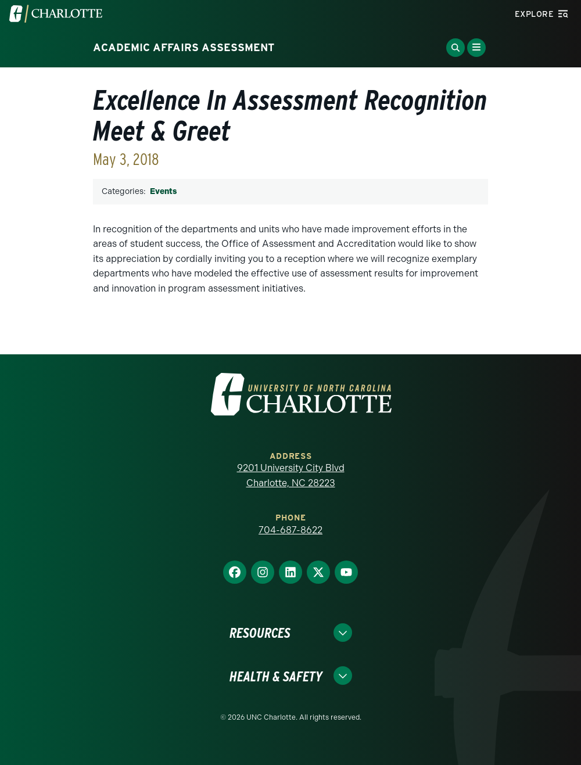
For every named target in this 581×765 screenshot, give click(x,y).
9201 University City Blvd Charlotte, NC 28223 (291, 475)
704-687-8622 (290, 530)
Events (163, 191)
